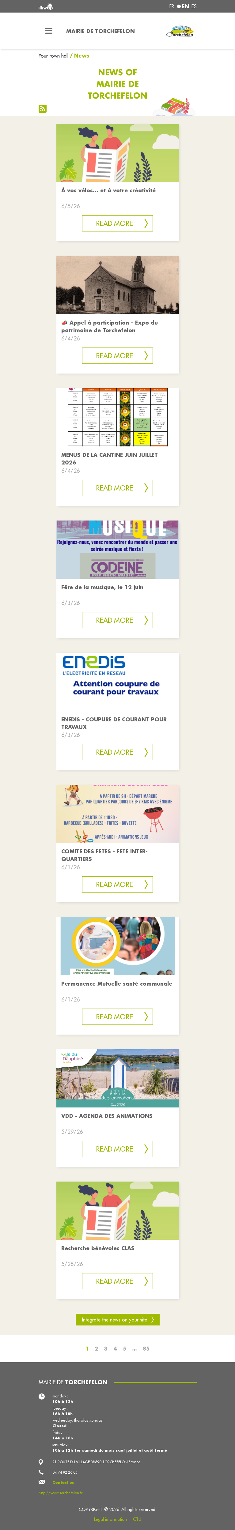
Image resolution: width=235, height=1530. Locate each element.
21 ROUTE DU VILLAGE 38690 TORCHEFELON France (96, 1462)
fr (171, 6)
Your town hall (53, 56)
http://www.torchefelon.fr (60, 1493)
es (194, 6)
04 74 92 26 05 (65, 1472)
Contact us (63, 1482)
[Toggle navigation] (49, 31)
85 (146, 1348)
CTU (137, 1519)
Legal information (110, 1519)
